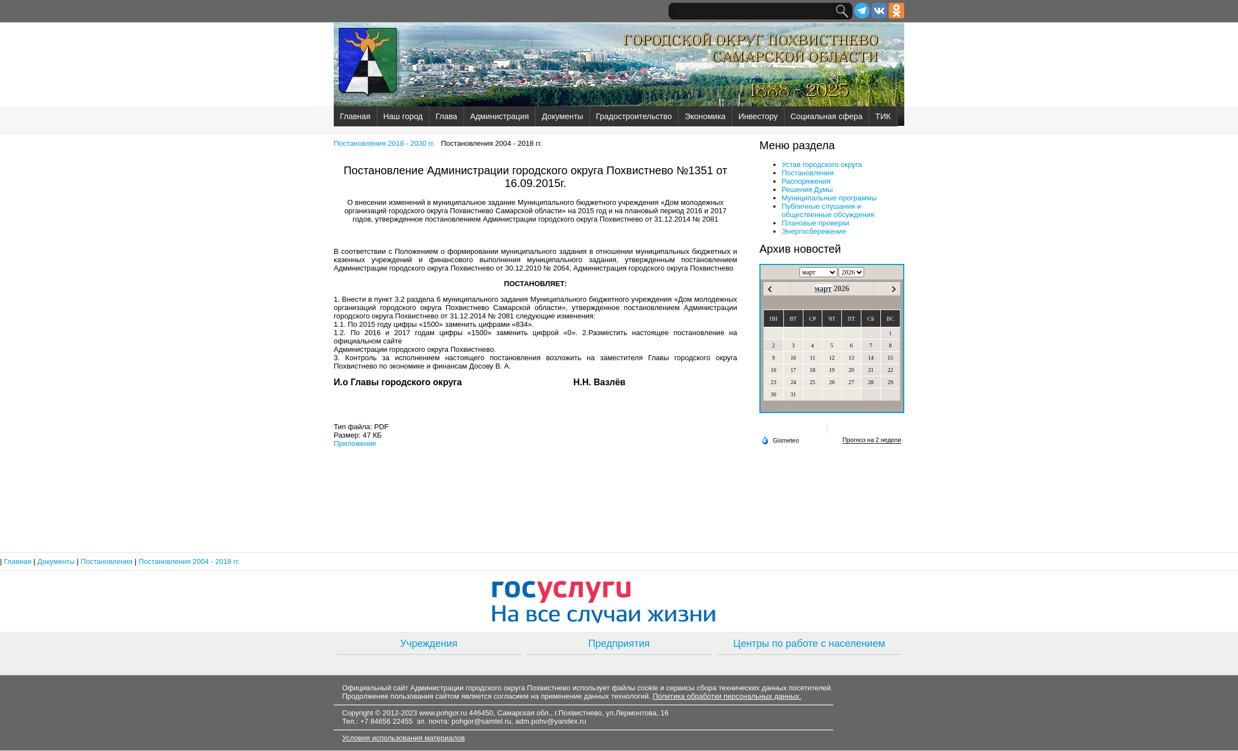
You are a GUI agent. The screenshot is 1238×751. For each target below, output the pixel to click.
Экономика (705, 116)
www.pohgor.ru (443, 713)
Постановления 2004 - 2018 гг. (189, 561)
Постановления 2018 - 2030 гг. (384, 143)
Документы (562, 116)
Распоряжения (806, 181)
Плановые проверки (815, 223)
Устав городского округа (822, 164)
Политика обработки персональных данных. (726, 696)
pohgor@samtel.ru (481, 721)
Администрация (499, 116)
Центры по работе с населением (809, 643)
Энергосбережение (814, 231)
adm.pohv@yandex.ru (550, 721)
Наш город (403, 116)
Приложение (355, 443)
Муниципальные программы (829, 198)
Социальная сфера (826, 116)
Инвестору (757, 116)
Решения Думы (807, 189)
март (823, 288)
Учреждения (428, 643)
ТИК (883, 116)
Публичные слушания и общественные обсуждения (828, 210)
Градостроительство (634, 116)
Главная (355, 116)
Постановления (808, 173)
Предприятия (619, 643)
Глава (446, 116)
